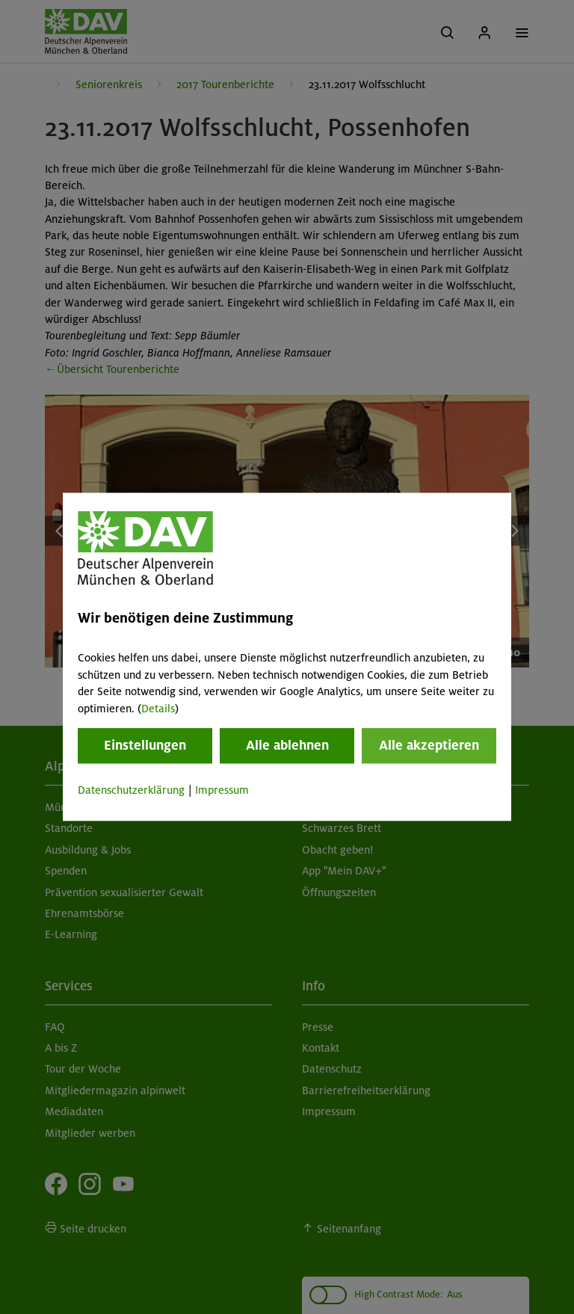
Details (158, 708)
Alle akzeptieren (429, 745)
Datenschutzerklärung (131, 790)
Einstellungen (145, 745)
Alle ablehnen (287, 745)
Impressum (222, 790)
